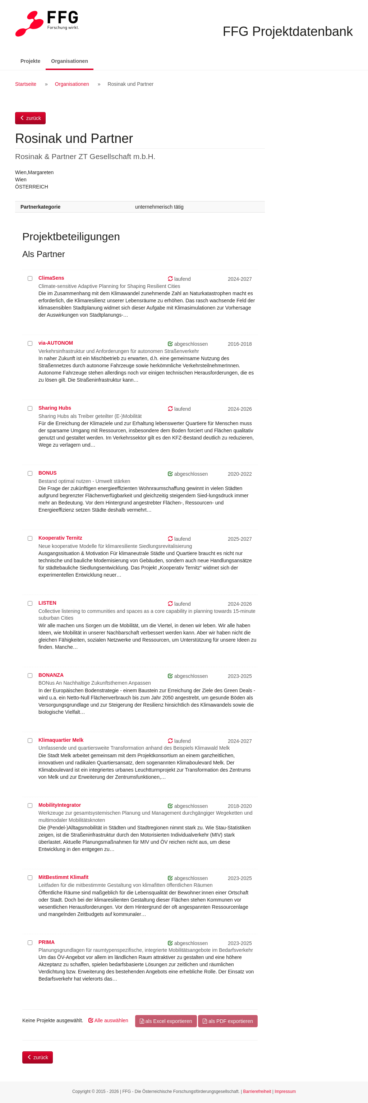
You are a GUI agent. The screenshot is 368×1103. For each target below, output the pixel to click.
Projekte (30, 61)
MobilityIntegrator (59, 805)
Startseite (25, 84)
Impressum (285, 1091)
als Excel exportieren (166, 1021)
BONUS (47, 473)
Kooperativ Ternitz (60, 538)
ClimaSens (51, 278)
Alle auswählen (108, 1020)
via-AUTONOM (55, 343)
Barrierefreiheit (257, 1091)
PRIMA (46, 942)
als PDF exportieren (228, 1021)
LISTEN (47, 603)
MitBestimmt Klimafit (63, 877)
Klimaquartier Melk (60, 740)
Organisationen (72, 60)
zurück (30, 118)
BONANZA (51, 675)
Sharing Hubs (54, 408)
